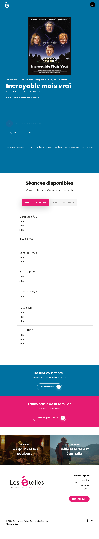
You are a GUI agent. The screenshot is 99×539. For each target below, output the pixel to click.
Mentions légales (13, 524)
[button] (92, 4)
